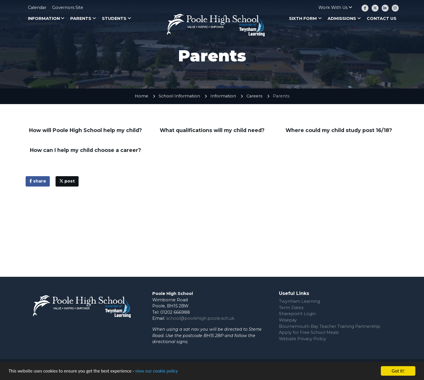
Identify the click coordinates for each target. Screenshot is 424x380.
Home (141, 96)
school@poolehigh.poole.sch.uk (200, 318)
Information (44, 18)
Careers (254, 96)
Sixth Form (303, 18)
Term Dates (291, 307)
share (37, 181)
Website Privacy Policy (302, 338)
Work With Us (332, 7)
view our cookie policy (161, 373)
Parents (80, 18)
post (67, 181)
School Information (179, 96)
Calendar (37, 7)
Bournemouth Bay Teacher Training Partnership (329, 326)
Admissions (342, 18)
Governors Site (67, 7)
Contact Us (381, 18)
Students (114, 18)
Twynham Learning (299, 301)
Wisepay (288, 320)
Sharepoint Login (297, 313)
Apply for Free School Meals (309, 332)
